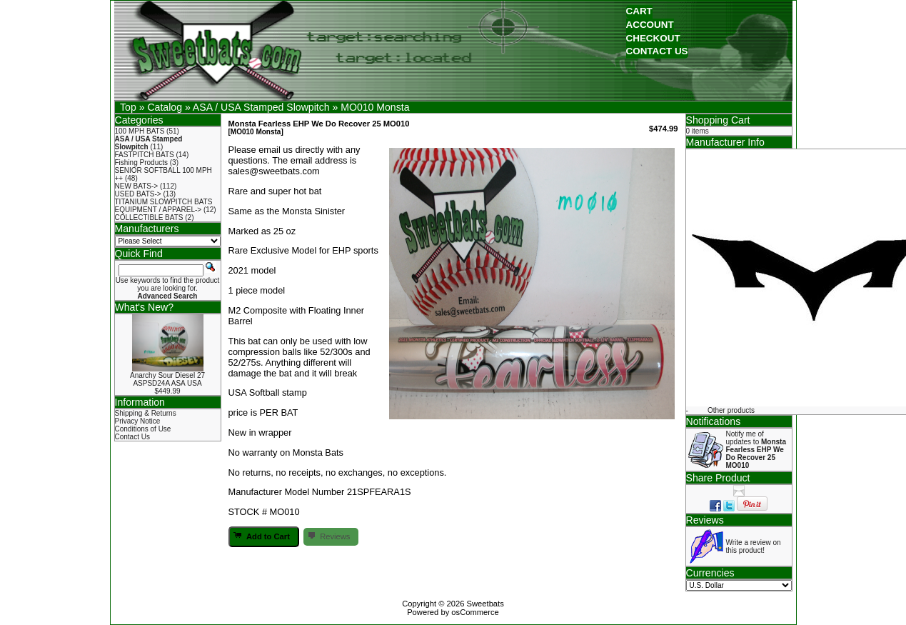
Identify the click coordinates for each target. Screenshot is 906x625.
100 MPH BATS (140, 131)
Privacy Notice (138, 421)
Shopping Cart (718, 120)
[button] (639, 12)
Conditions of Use (143, 429)
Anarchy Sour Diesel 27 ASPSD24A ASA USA (167, 379)
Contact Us (132, 437)
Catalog (164, 107)
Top (128, 107)
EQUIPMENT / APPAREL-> (158, 210)
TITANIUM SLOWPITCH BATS (164, 202)
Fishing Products (141, 162)
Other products (731, 410)
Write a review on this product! (753, 546)
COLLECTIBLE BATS (149, 217)
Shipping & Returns (145, 413)
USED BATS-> (138, 194)
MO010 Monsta (375, 107)
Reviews (705, 520)
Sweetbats (485, 603)
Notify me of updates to (756, 449)
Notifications (713, 421)
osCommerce (475, 612)
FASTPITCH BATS (144, 155)
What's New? (144, 307)
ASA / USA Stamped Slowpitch (261, 107)
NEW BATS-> (136, 186)
